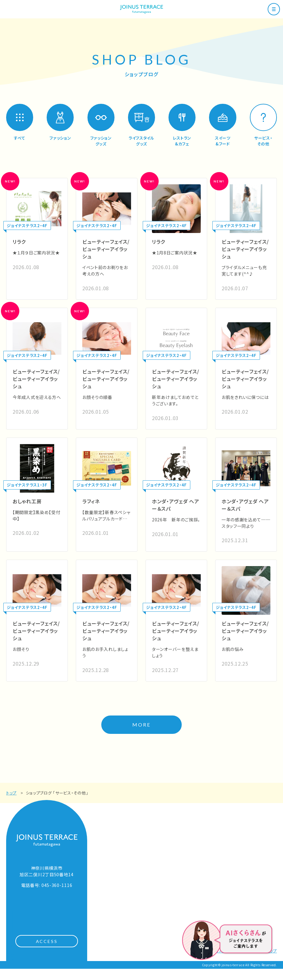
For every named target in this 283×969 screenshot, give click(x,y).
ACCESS (47, 941)
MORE (141, 725)
